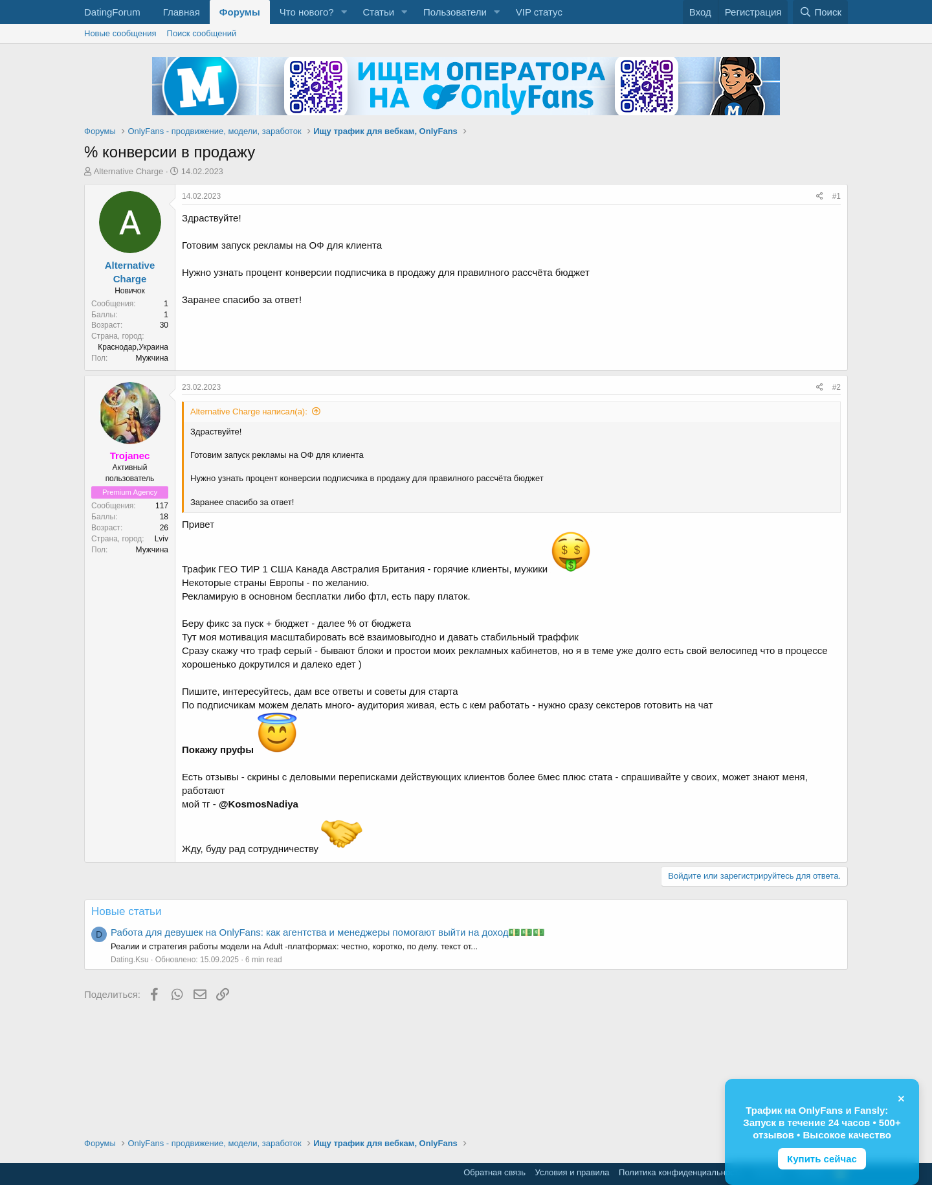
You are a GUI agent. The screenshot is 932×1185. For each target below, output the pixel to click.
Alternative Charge (129, 171)
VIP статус (539, 11)
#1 (836, 196)
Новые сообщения (120, 33)
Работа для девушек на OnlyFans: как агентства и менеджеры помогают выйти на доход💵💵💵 (328, 932)
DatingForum (112, 11)
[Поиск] (820, 12)
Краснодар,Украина (133, 347)
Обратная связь (494, 1172)
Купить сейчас (822, 1158)
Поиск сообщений (202, 33)
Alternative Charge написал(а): (248, 411)
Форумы (239, 11)
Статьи (378, 11)
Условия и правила (572, 1172)
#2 (836, 387)
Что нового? (307, 11)
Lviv (161, 538)
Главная (181, 11)
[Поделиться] (820, 196)
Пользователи (455, 11)
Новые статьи (126, 911)
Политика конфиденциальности (681, 1172)
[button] (344, 12)
